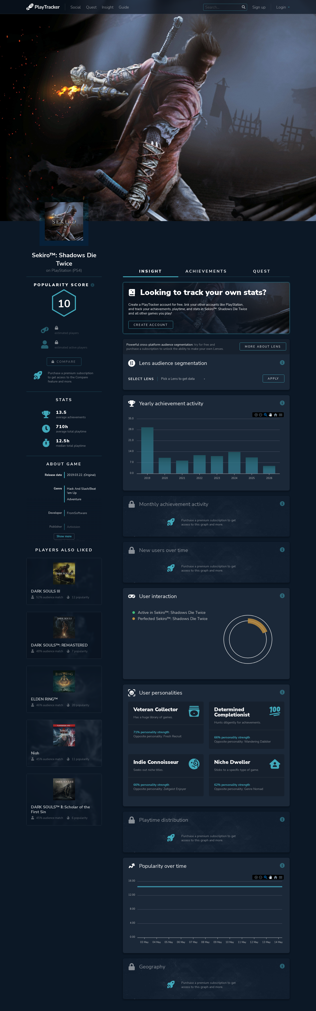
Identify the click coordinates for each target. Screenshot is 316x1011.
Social (75, 7)
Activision (73, 528)
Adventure (74, 500)
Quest (91, 7)
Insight (107, 7)
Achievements (206, 271)
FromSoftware (77, 514)
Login (283, 7)
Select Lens (141, 390)
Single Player (76, 541)
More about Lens (261, 358)
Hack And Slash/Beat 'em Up (81, 492)
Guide (124, 7)
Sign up (259, 7)
